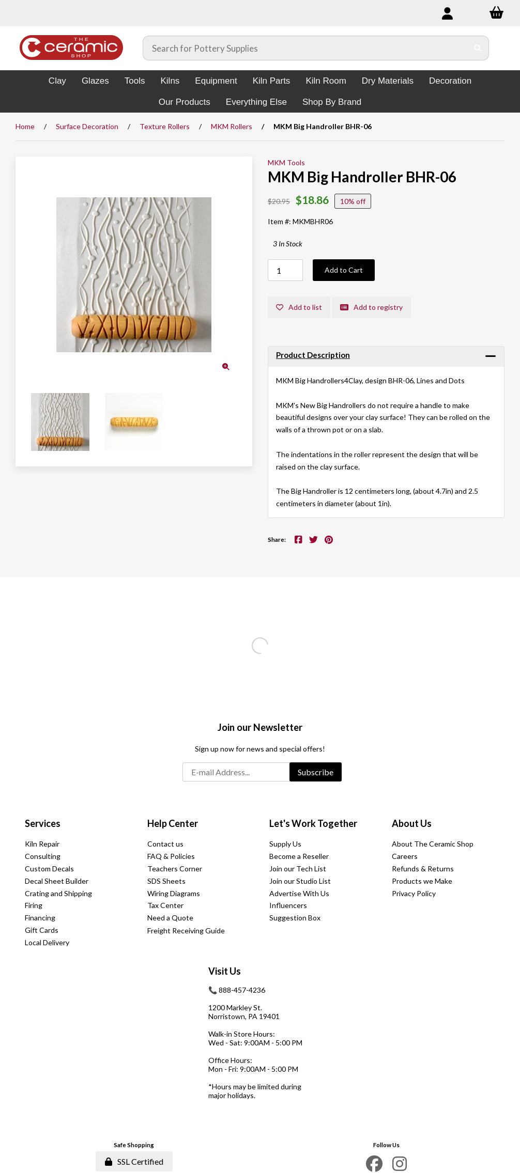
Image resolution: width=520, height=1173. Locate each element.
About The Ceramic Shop (432, 843)
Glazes (95, 81)
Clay (57, 81)
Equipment (216, 81)
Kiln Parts (271, 81)
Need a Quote (170, 917)
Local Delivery (47, 942)
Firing (33, 905)
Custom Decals (49, 868)
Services (42, 823)
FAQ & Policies (171, 856)
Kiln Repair (42, 843)
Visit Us (224, 971)
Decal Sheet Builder (56, 881)
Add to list (299, 307)
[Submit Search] (478, 48)
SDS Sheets (166, 881)
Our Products (184, 102)
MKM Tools (286, 162)
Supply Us (285, 843)
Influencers (288, 905)
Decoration (450, 81)
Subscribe (315, 772)
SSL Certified (134, 1161)
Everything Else (256, 102)
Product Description (313, 354)
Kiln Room (325, 81)
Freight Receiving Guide (186, 930)
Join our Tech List (297, 868)
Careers (405, 856)
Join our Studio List (300, 881)
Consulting (42, 856)
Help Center (172, 823)
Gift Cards (41, 930)
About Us (412, 823)
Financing (40, 917)
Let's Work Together (313, 823)
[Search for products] (305, 48)
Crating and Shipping (58, 893)
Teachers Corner (174, 868)
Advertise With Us (299, 893)
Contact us (165, 843)
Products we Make (422, 881)
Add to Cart (344, 269)
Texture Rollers (165, 126)
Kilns (169, 81)
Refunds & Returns (423, 868)
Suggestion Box (294, 917)
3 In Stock (287, 243)
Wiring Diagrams (173, 893)
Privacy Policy (414, 893)
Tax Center (165, 905)
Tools (135, 81)
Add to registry (371, 307)
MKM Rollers (231, 126)
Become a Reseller (299, 856)
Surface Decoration (87, 126)
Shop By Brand (331, 102)
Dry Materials (388, 81)
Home (25, 126)
